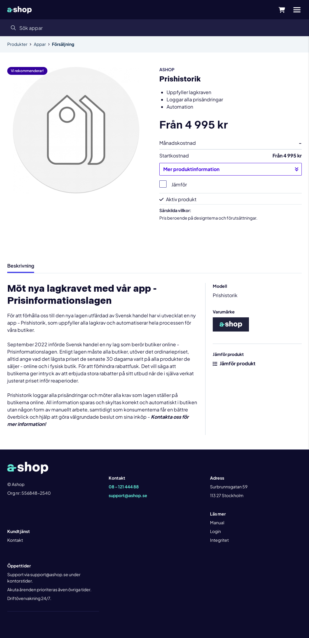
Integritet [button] (219, 540)
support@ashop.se (128, 495)
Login (215, 531)
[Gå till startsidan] (19, 9)
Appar (40, 44)
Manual (217, 522)
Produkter (17, 44)
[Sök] (154, 28)
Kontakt (15, 540)
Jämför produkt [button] (234, 363)
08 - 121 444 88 (124, 486)
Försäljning (63, 44)
